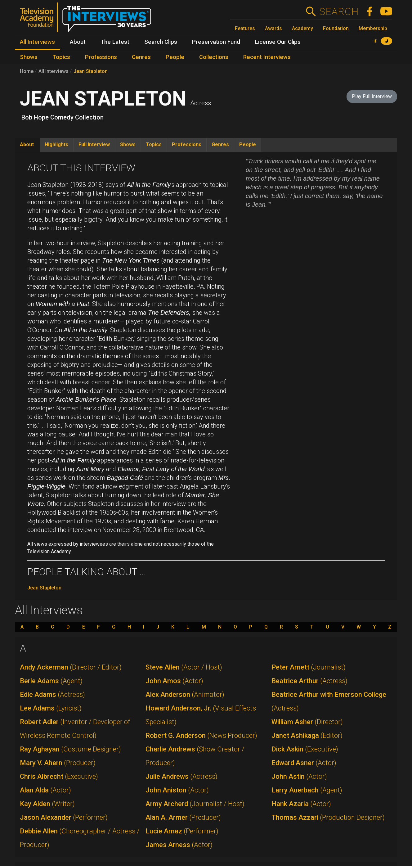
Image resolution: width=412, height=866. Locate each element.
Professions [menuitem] (101, 57)
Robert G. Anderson (201, 735)
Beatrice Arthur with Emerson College (328, 701)
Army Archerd (195, 804)
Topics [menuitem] (61, 57)
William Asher (307, 722)
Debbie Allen (80, 838)
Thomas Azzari (328, 817)
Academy (302, 28)
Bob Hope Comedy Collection (62, 117)
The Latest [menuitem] (115, 41)
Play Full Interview (372, 96)
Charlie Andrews (195, 756)
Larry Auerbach (306, 790)
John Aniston (177, 790)
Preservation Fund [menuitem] (216, 41)
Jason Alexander (64, 817)
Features (245, 28)
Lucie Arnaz (182, 831)
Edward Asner (303, 763)
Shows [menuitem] (29, 57)
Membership (373, 28)
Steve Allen (184, 667)
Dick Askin (304, 749)
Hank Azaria (301, 804)
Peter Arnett (308, 667)
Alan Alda (45, 790)
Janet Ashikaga (307, 735)
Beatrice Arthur (309, 681)
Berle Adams (51, 681)
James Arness (179, 845)
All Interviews (53, 71)
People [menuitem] (175, 57)
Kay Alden (47, 804)
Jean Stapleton (91, 71)
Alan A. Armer (183, 817)
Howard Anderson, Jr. (201, 715)
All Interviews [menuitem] (37, 41)
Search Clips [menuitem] (160, 41)
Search (339, 11)
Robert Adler (75, 728)
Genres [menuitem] (141, 57)
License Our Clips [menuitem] (278, 41)
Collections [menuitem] (213, 57)
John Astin (299, 776)
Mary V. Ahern (58, 763)
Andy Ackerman (71, 667)
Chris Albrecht (59, 776)
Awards (273, 28)
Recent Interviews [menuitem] (267, 57)
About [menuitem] (78, 41)
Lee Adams (51, 708)
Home (27, 71)
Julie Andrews (181, 776)
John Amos (174, 681)
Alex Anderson (185, 694)
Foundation (336, 28)
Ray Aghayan (70, 749)
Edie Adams (52, 694)
